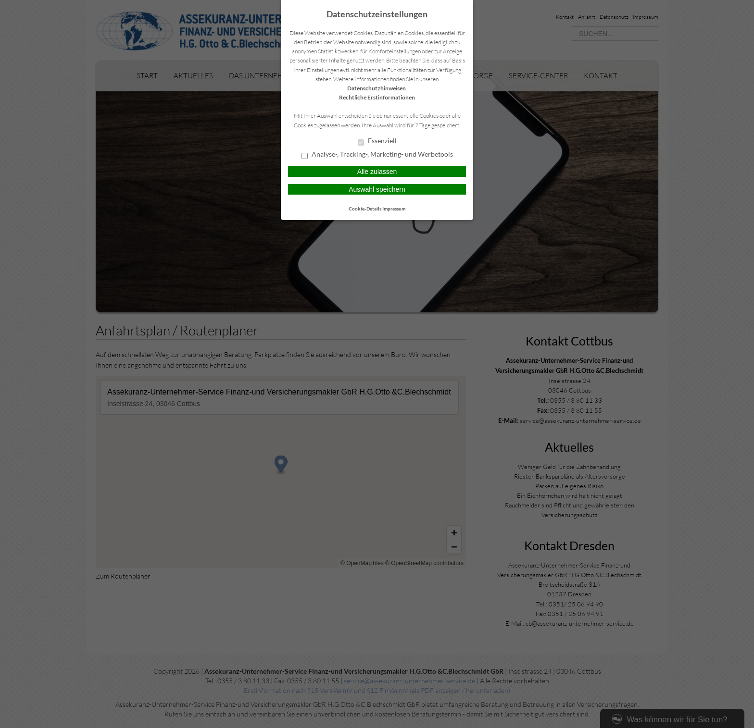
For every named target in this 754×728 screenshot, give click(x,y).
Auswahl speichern (377, 189)
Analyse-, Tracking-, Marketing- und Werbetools (377, 154)
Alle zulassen (377, 171)
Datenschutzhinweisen (376, 88)
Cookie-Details (365, 208)
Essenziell (377, 141)
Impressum (393, 208)
